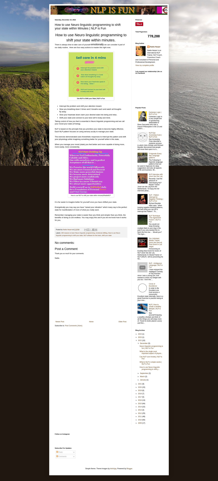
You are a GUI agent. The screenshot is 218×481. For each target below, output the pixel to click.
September (144, 373)
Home (91, 322)
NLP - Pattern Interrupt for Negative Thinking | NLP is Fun (156, 198)
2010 (140, 420)
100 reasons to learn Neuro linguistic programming (78, 233)
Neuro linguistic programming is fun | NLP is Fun (151, 347)
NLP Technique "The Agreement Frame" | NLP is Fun (155, 219)
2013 (140, 410)
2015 (140, 404)
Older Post (122, 322)
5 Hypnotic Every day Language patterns (155, 156)
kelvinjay (113, 469)
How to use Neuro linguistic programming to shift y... (150, 368)
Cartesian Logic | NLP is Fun (155, 113)
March (142, 377)
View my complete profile (144, 65)
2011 (140, 416)
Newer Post (59, 322)
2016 (140, 400)
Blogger (129, 469)
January (143, 380)
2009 (140, 423)
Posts (59, 452)
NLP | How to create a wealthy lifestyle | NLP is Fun (155, 308)
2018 (140, 394)
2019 (140, 390)
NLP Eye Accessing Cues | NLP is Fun (155, 135)
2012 (140, 413)
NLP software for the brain (92, 235)
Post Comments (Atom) (73, 326)
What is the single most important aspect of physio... (151, 352)
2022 (140, 340)
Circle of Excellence (153, 285)
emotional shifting (101, 233)
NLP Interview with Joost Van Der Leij (156, 175)
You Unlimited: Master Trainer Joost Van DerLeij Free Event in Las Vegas (155, 243)
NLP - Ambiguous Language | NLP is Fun (156, 265)
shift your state (107, 235)
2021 (140, 384)
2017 (140, 397)
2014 (140, 407)
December (144, 343)
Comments (61, 456)
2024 (140, 334)
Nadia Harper (155, 47)
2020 (140, 387)
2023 (140, 337)
